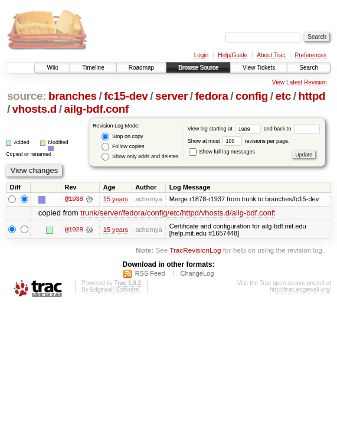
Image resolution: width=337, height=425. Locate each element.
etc (283, 96)
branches (72, 96)
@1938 (74, 199)
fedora (211, 96)
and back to (292, 129)
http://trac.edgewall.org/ (300, 290)
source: (26, 96)
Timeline (93, 67)
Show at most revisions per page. (239, 141)
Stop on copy (122, 136)
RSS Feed (150, 273)
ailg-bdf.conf (96, 109)
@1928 (74, 229)
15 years (115, 198)
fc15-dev (126, 96)
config (251, 96)
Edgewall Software (114, 290)
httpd (311, 96)
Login (201, 55)
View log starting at (226, 129)
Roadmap (141, 67)
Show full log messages (222, 152)
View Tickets (259, 67)
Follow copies (123, 147)
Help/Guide (232, 55)
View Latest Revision (299, 82)
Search (308, 67)
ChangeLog (197, 273)
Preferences (311, 55)
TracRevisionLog (195, 250)
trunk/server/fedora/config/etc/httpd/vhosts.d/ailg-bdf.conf (176, 213)
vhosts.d (34, 109)
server (171, 96)
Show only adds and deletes (140, 157)
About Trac (271, 55)
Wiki (52, 67)
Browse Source (198, 67)
